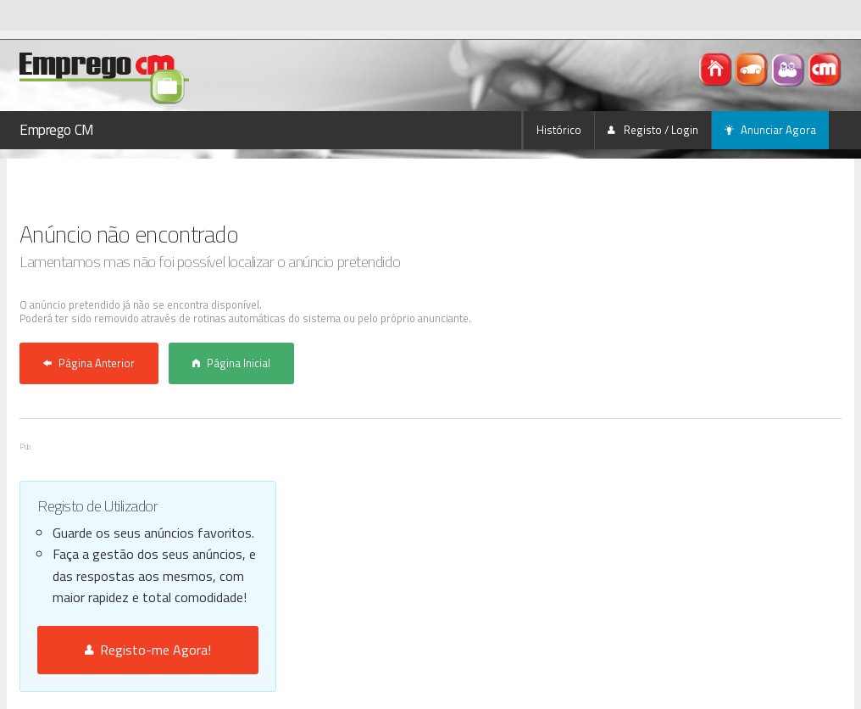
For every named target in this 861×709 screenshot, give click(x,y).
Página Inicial (231, 362)
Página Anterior (89, 362)
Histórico (558, 129)
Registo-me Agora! (148, 649)
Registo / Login (653, 129)
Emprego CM (56, 130)
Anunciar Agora (770, 129)
